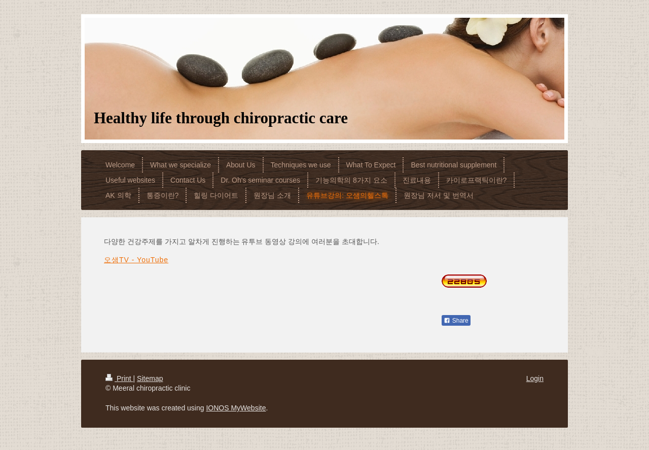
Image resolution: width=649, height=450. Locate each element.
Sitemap (150, 378)
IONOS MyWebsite (236, 408)
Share (456, 320)
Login (535, 378)
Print (119, 378)
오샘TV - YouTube (136, 260)
